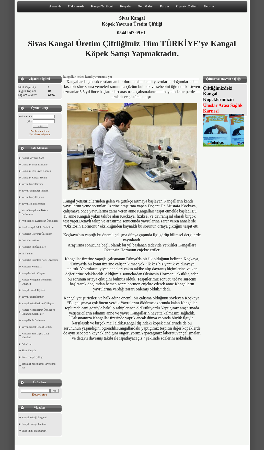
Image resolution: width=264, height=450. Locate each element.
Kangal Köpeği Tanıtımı (34, 424)
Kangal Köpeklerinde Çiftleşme (38, 303)
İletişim (209, 6)
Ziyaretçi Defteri (186, 6)
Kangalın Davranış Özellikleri (37, 233)
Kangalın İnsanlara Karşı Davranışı (40, 259)
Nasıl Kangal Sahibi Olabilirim (38, 227)
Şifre (29, 121)
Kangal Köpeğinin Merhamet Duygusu (37, 281)
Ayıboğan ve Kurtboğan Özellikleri (40, 220)
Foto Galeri (145, 6)
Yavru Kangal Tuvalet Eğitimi (37, 326)
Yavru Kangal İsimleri (33, 296)
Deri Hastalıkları (30, 240)
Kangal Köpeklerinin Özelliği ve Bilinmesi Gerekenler (38, 311)
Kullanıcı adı (25, 116)
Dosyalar (126, 6)
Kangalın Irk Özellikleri (34, 246)
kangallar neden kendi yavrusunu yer (38, 365)
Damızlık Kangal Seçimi (34, 177)
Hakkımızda (76, 6)
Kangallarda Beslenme (33, 320)
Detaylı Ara (39, 394)
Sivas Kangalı (29, 350)
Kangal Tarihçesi (102, 6)
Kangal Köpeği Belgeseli (35, 417)
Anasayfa (55, 6)
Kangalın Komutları (32, 266)
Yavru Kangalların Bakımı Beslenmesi (35, 212)
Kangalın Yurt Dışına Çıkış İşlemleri (35, 335)
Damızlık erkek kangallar (35, 164)
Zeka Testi (27, 344)
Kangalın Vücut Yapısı (33, 273)
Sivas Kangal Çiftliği (32, 357)
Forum (164, 6)
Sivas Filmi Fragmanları (34, 430)
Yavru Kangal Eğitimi (33, 197)
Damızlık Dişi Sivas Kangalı (36, 171)
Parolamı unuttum (39, 131)
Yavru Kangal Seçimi (33, 184)
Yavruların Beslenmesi (33, 203)
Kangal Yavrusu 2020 (33, 157)
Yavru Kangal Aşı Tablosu (35, 190)
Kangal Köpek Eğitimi (33, 290)
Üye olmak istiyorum (40, 134)
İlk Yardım (27, 253)
